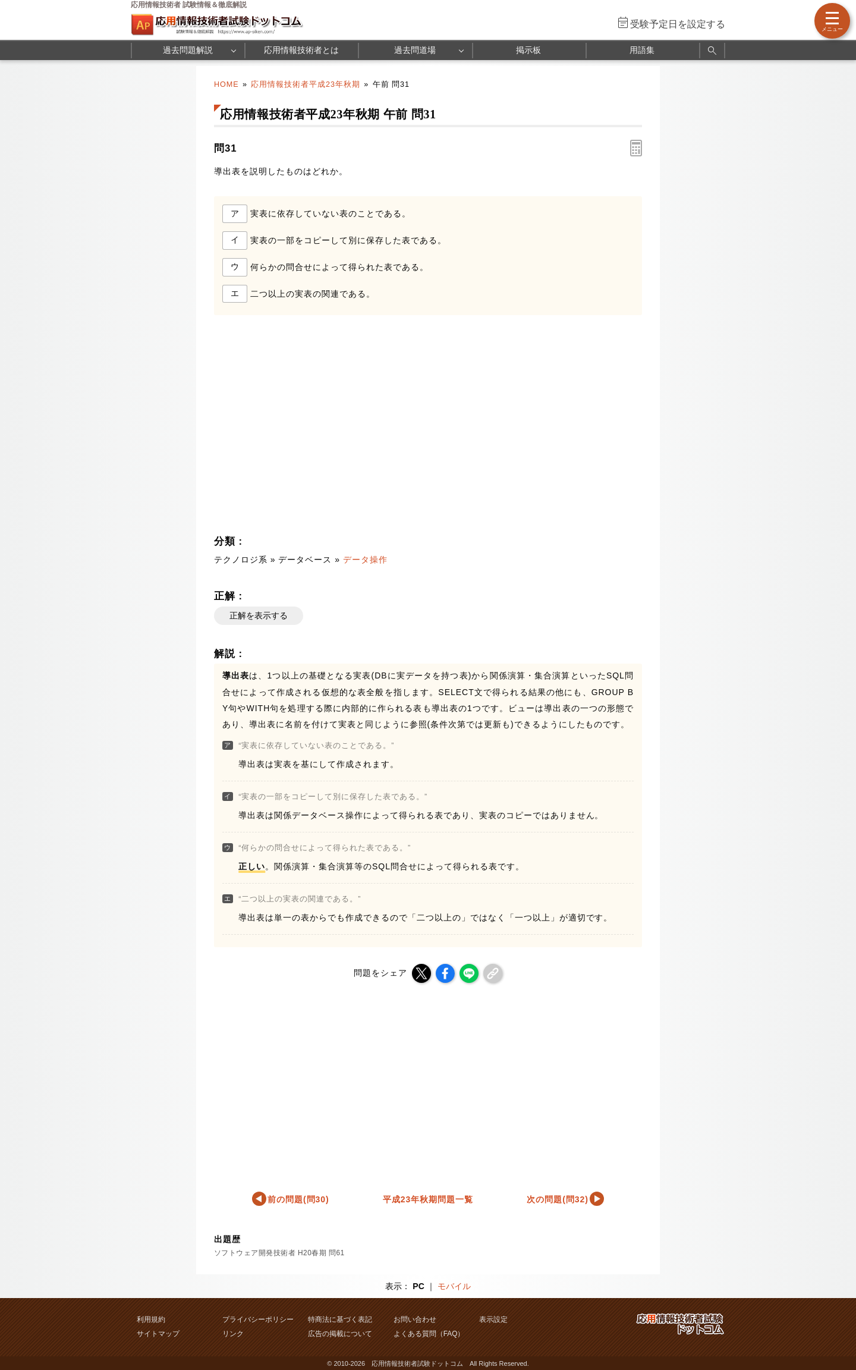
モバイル (454, 1286)
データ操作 (365, 559)
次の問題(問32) (557, 1199)
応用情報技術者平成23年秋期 (305, 84)
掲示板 (528, 50)
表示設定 (493, 1319)
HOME (226, 84)
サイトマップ (158, 1334)
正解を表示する (258, 615)
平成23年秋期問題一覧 (428, 1199)
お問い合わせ (415, 1319)
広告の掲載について (340, 1334)
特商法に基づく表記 (340, 1319)
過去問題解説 (188, 50)
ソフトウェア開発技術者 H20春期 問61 (279, 1253)
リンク (233, 1334)
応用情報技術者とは (301, 50)
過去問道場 (415, 50)
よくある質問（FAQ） (429, 1334)
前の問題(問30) (298, 1199)
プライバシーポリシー (258, 1319)
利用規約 (151, 1319)
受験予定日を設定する (677, 24)
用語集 (642, 50)
